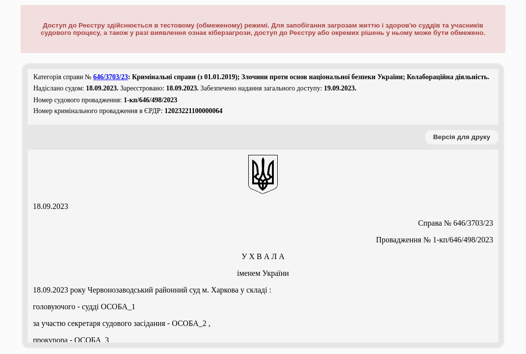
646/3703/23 (110, 77)
